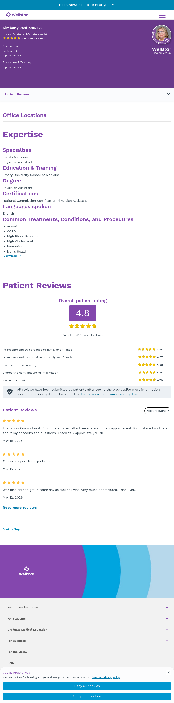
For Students (88, 618)
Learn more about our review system (109, 394)
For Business (88, 641)
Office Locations (24, 115)
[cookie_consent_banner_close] (168, 672)
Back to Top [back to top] (13, 529)
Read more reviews (20, 507)
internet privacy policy (106, 677)
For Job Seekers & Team (88, 607)
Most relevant (157, 410)
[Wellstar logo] (17, 15)
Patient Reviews (17, 94)
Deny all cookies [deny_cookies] (87, 686)
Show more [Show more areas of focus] (12, 255)
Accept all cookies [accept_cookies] (87, 696)
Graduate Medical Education (88, 630)
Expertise (23, 134)
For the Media (88, 652)
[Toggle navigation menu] (166, 94)
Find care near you (87, 5)
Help (88, 663)
